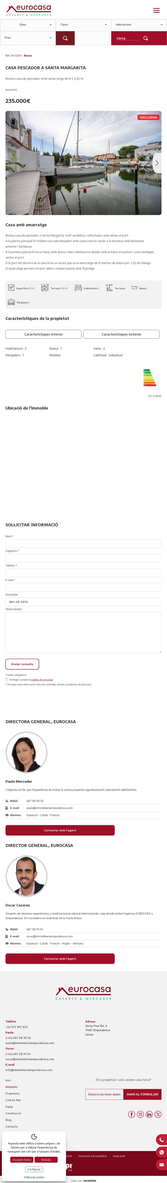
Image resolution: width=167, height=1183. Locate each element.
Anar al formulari (142, 1094)
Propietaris (13, 1093)
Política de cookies (34, 1177)
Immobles (11, 1086)
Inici (8, 1080)
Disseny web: (83, 1181)
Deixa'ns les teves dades (104, 1094)
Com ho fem (13, 1100)
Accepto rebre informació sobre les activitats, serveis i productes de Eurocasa (49, 684)
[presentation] (33, 699)
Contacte (12, 1126)
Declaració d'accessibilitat (92, 1156)
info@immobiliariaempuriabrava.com (29, 1070)
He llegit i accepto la (31, 679)
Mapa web (119, 1156)
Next (156, 163)
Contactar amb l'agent (60, 830)
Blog (8, 1119)
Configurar (34, 1169)
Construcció (13, 1113)
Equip (9, 1106)
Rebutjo (46, 1159)
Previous (10, 163)
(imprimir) (11, 89)
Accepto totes (22, 1159)
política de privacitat (42, 679)
